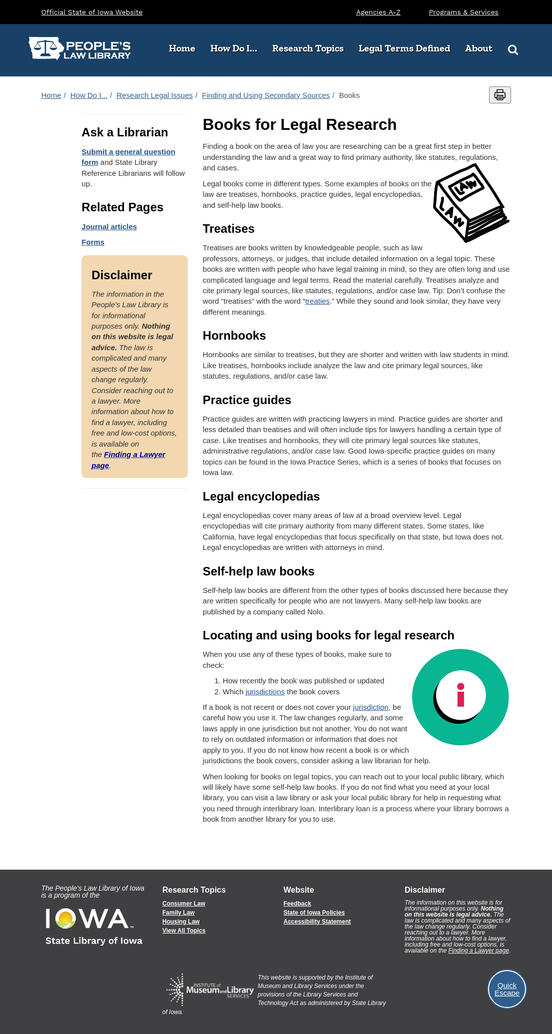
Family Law (178, 912)
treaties (317, 301)
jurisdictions (265, 691)
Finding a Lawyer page (478, 950)
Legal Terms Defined (404, 48)
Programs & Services (464, 12)
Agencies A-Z (378, 12)
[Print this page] (500, 94)
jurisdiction (371, 707)
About (482, 48)
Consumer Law (183, 903)
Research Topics (311, 48)
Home (182, 48)
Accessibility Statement (317, 921)
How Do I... (237, 48)
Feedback (297, 903)
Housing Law (181, 921)
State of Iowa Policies (314, 912)
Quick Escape (507, 989)
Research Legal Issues (154, 95)
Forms (92, 242)
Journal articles (109, 226)
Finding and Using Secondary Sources (266, 95)
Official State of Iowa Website (92, 12)
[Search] (513, 48)
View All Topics (183, 930)
